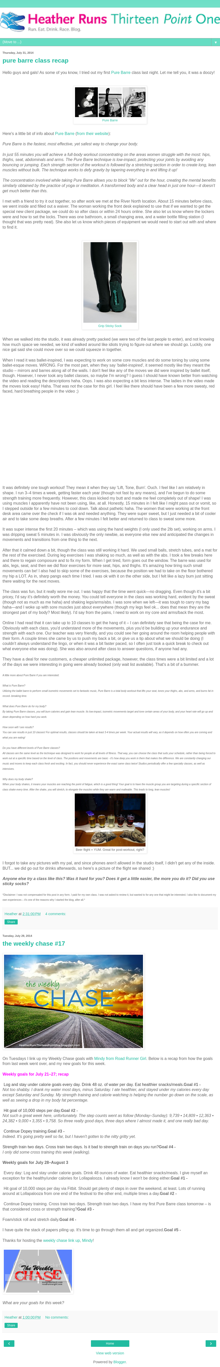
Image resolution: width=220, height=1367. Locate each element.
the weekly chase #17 (34, 943)
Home (110, 1343)
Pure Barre (121, 72)
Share (11, 922)
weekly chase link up (61, 1240)
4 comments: (55, 914)
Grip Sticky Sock (110, 326)
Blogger (119, 1362)
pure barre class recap (35, 60)
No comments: (57, 1317)
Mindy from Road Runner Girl (120, 1058)
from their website (92, 133)
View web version (110, 1353)
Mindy (87, 1240)
